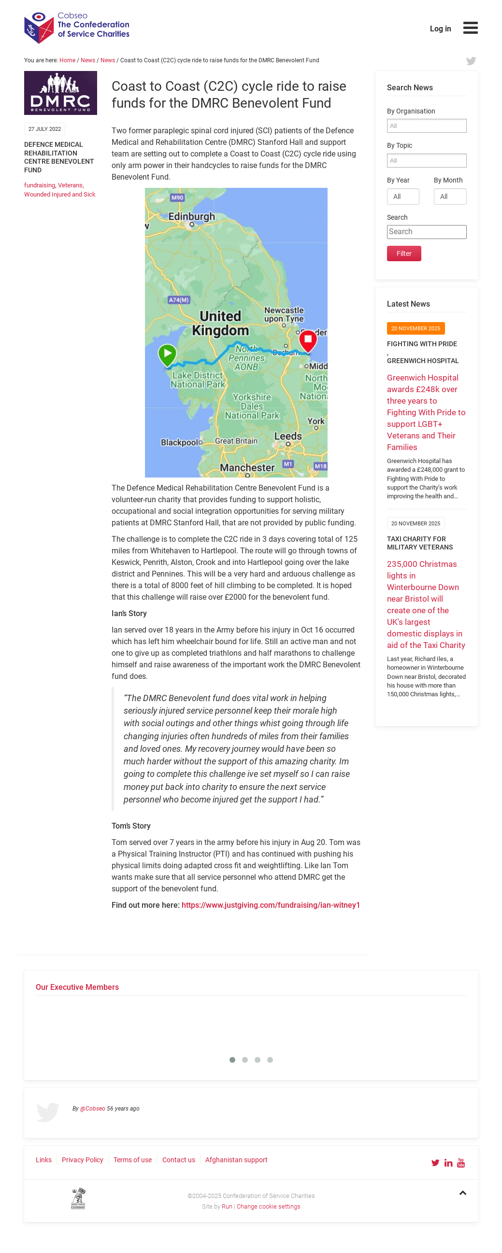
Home (67, 60)
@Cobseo (92, 1108)
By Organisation (411, 111)
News (88, 60)
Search (397, 217)
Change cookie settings (269, 1206)
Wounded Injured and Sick (60, 194)
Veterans (70, 185)
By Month (448, 180)
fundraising (39, 185)
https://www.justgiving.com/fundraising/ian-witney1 (271, 905)
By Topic (399, 145)
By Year (398, 180)
